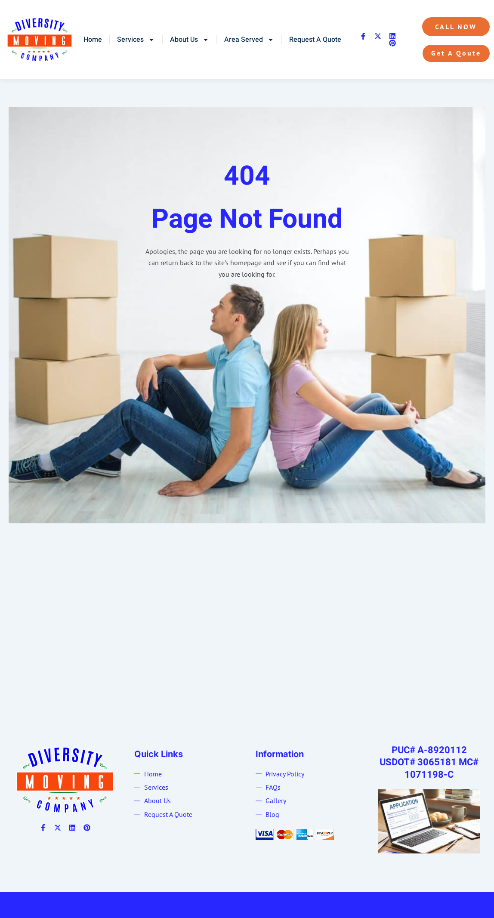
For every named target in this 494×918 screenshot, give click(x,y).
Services (136, 39)
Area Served (249, 39)
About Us (189, 39)
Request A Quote (315, 39)
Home (92, 39)
